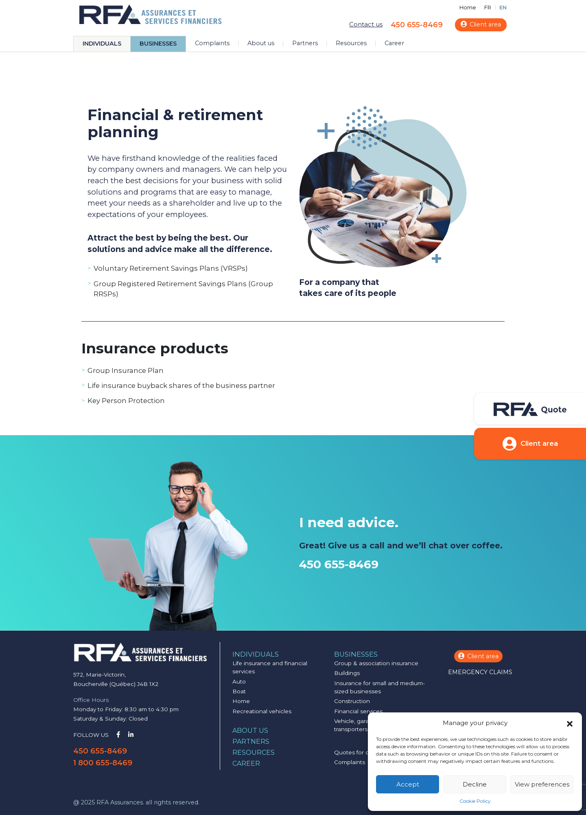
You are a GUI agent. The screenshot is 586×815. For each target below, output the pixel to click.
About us (260, 43)
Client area (481, 24)
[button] (570, 723)
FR (487, 7)
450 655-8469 (417, 24)
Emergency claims (480, 672)
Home (467, 7)
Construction (352, 701)
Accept (407, 784)
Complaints (212, 43)
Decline (475, 784)
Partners (305, 43)
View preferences (542, 784)
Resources (351, 43)
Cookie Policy (475, 801)
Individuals (102, 43)
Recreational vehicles (261, 711)
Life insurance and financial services (269, 667)
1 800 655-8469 (102, 762)
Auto (239, 681)
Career (394, 43)
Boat (239, 691)
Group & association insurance (376, 663)
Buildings (347, 673)
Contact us (366, 24)
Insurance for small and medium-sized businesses (379, 687)
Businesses (158, 43)
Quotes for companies (365, 752)
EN (503, 7)
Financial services (358, 711)
